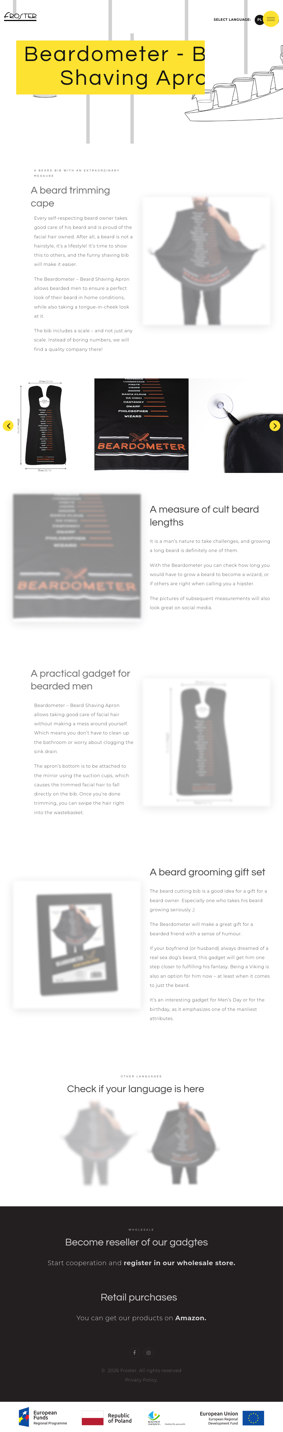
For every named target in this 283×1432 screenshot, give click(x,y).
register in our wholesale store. (180, 1272)
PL (259, 20)
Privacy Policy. (141, 1388)
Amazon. (190, 1327)
